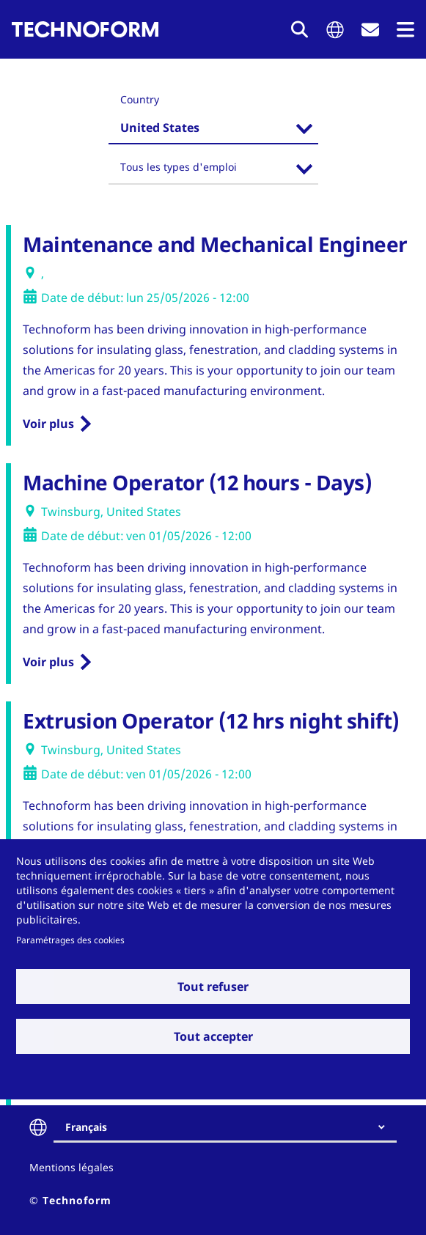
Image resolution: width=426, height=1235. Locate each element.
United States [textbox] (159, 127)
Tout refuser (213, 986)
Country (139, 99)
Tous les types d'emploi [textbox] (178, 167)
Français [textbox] (86, 1127)
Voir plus (48, 424)
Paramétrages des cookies (70, 939)
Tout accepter (213, 1036)
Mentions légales (71, 1167)
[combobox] (213, 129)
